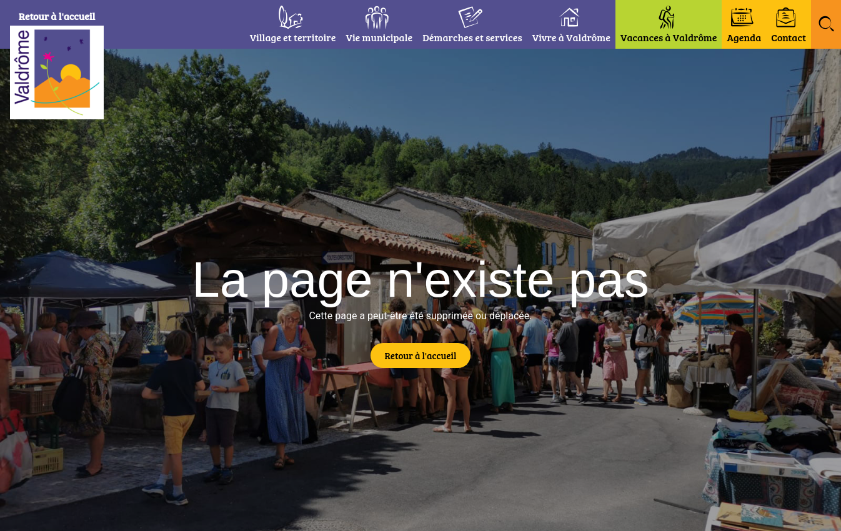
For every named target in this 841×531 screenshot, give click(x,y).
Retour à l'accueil (57, 15)
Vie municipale (379, 37)
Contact (788, 37)
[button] (826, 24)
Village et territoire (293, 37)
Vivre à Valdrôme (571, 37)
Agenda (744, 37)
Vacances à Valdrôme (668, 37)
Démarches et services (472, 37)
